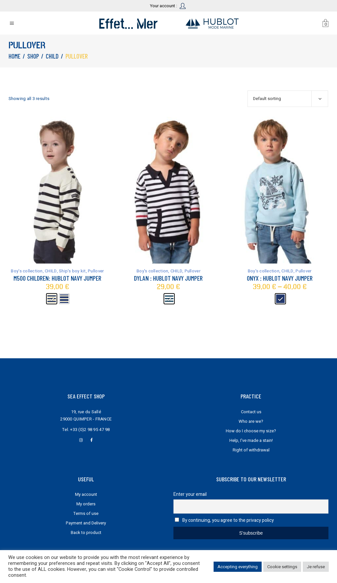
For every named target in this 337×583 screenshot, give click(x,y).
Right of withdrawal (251, 450)
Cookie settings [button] (282, 567)
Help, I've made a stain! (251, 440)
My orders (85, 504)
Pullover (96, 271)
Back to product (86, 532)
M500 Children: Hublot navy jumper (57, 278)
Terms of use (85, 513)
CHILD (52, 56)
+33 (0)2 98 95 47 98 (90, 429)
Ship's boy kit (72, 271)
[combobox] (287, 98)
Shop (33, 56)
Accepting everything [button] (238, 567)
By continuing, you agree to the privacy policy (228, 520)
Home (14, 56)
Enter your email (190, 494)
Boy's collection (26, 271)
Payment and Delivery (86, 523)
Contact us (251, 412)
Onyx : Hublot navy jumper (280, 278)
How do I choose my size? (251, 431)
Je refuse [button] (316, 567)
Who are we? (251, 421)
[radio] (52, 299)
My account (86, 494)
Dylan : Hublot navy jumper (168, 278)
